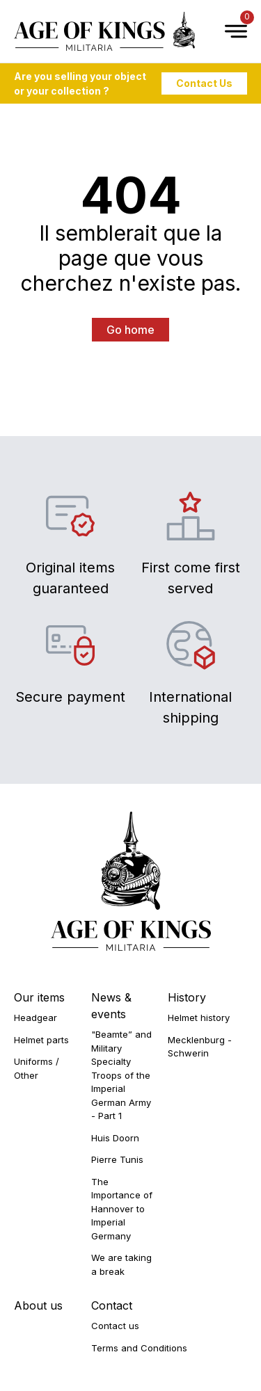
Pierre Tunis (117, 1159)
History (187, 997)
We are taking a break (121, 1264)
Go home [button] (130, 330)
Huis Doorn (115, 1137)
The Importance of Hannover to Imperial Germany (121, 1208)
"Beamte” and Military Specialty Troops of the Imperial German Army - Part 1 (121, 1075)
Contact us (115, 1325)
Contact (111, 1305)
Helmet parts (41, 1039)
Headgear (35, 1017)
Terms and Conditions (139, 1347)
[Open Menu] (229, 31)
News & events (111, 1005)
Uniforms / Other (36, 1068)
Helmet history (199, 1017)
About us (38, 1305)
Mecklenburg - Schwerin (200, 1046)
